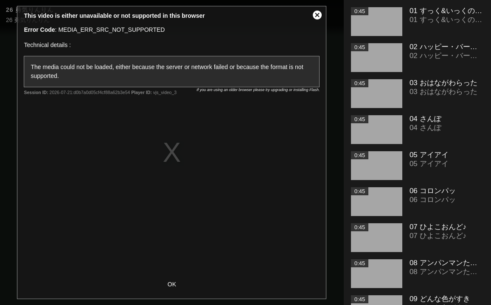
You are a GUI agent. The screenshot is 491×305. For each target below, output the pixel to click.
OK (172, 284)
